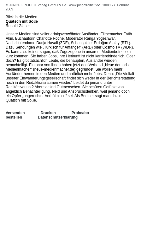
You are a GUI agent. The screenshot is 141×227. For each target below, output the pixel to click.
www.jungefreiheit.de (84, 5)
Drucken (48, 113)
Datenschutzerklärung (58, 117)
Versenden (15, 113)
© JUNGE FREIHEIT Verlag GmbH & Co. (37, 5)
